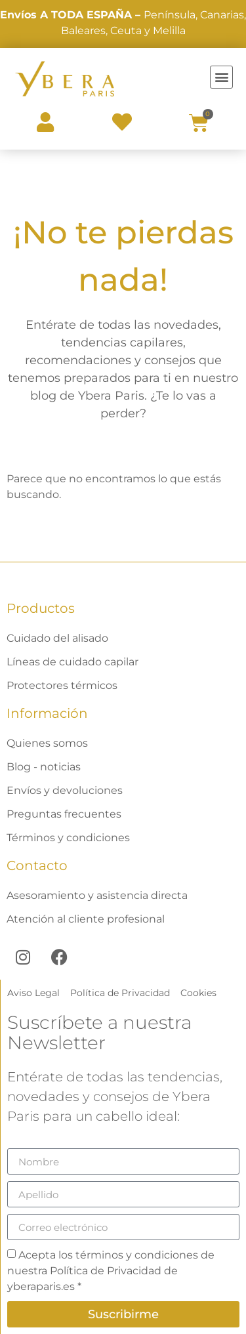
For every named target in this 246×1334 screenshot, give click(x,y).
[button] (221, 77)
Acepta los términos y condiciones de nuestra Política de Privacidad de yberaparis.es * (111, 1271)
